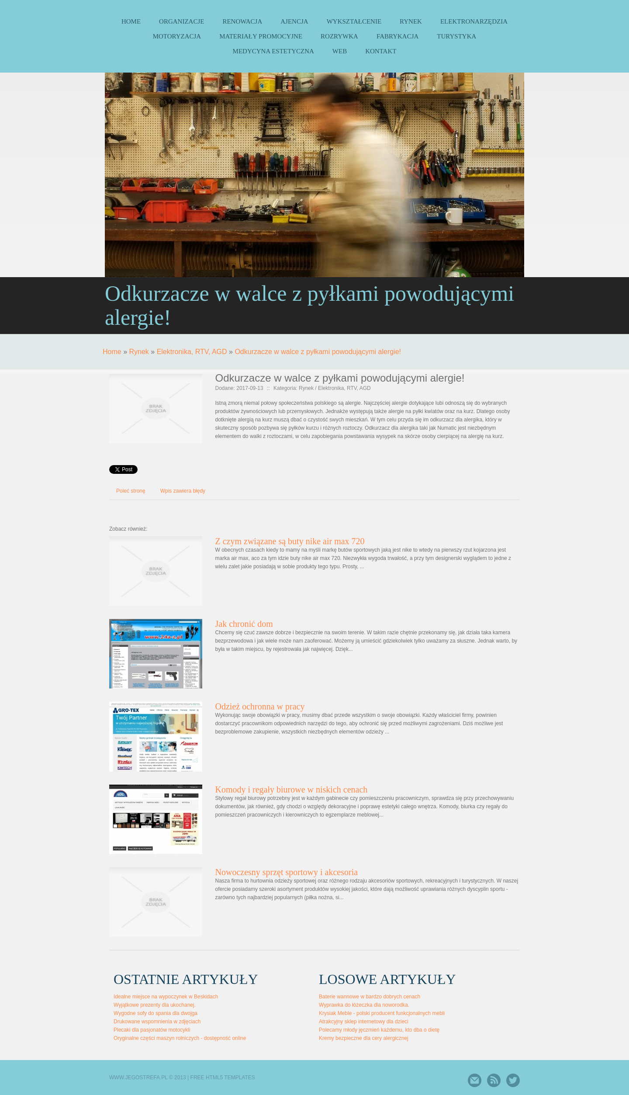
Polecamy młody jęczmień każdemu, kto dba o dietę (379, 1030)
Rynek (139, 351)
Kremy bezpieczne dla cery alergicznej (363, 1038)
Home (112, 351)
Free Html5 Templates (222, 1077)
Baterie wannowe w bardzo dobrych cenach (369, 997)
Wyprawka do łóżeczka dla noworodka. (364, 1005)
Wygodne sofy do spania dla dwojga (155, 1013)
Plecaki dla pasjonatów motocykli (152, 1030)
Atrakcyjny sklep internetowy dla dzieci (363, 1022)
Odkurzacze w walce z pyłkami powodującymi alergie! (318, 351)
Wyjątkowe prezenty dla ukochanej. (155, 1005)
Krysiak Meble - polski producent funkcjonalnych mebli (382, 1013)
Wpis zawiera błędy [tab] (182, 491)
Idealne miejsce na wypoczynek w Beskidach (166, 997)
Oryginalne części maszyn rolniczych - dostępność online (180, 1038)
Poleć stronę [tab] (130, 491)
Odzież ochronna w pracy (260, 706)
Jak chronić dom (244, 624)
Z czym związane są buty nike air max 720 (290, 541)
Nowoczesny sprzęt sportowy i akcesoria (286, 872)
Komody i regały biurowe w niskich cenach (291, 789)
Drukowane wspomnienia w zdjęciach (157, 1022)
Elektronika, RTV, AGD (192, 351)
